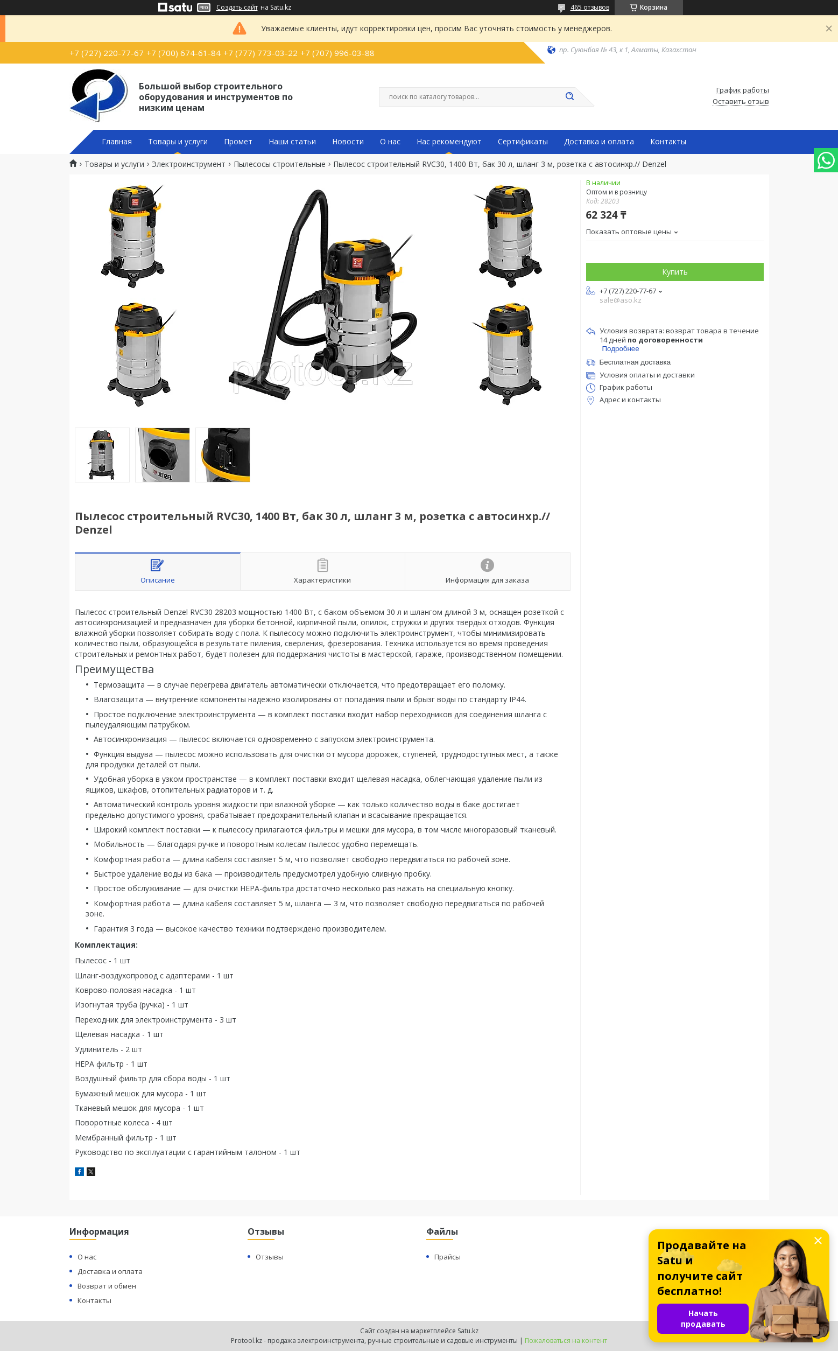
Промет (238, 141)
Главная (117, 141)
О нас (390, 141)
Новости (348, 141)
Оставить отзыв (741, 102)
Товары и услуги (178, 141)
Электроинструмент (189, 164)
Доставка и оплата (599, 141)
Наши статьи (292, 141)
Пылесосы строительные (280, 164)
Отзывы (270, 1257)
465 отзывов (590, 7)
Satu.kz (467, 1330)
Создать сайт (237, 7)
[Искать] (570, 97)
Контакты (668, 141)
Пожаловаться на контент (566, 1340)
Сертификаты (523, 141)
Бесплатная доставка (635, 362)
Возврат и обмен (107, 1286)
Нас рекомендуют (449, 141)
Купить (675, 272)
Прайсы (447, 1257)
